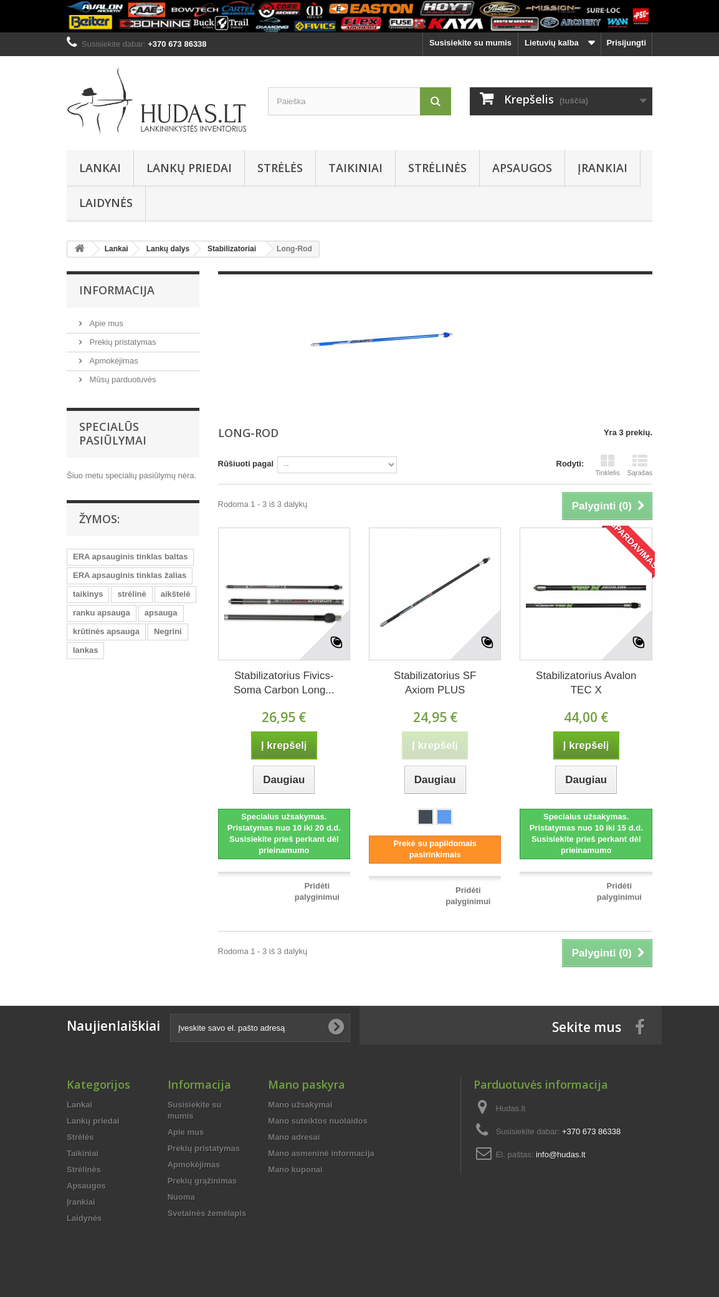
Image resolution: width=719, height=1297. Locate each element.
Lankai (100, 167)
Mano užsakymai (300, 1104)
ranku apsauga (101, 612)
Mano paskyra (306, 1084)
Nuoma (181, 1197)
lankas (85, 650)
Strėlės (280, 167)
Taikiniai (355, 167)
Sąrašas (639, 465)
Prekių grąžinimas (202, 1180)
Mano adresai (294, 1137)
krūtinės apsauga (106, 631)
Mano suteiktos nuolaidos (318, 1121)
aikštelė (176, 594)
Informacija (117, 289)
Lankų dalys (167, 248)
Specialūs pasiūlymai (112, 433)
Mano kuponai (295, 1169)
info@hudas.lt (561, 1154)
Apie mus (105, 323)
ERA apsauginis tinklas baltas (130, 556)
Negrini (168, 631)
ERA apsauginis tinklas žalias (129, 575)
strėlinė (131, 594)
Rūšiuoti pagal (246, 463)
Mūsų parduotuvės (121, 379)
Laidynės (106, 202)
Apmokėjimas (112, 360)
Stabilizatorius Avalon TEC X (586, 683)
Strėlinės (437, 167)
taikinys (88, 594)
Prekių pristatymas (121, 342)
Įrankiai (602, 167)
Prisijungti (626, 42)
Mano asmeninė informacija (321, 1153)
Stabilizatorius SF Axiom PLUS (435, 683)
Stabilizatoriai (231, 248)
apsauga (161, 612)
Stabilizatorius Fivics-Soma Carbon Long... (284, 683)
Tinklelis (607, 465)
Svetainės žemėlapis (207, 1213)
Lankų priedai (189, 167)
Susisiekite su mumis (470, 42)
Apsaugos (522, 167)
